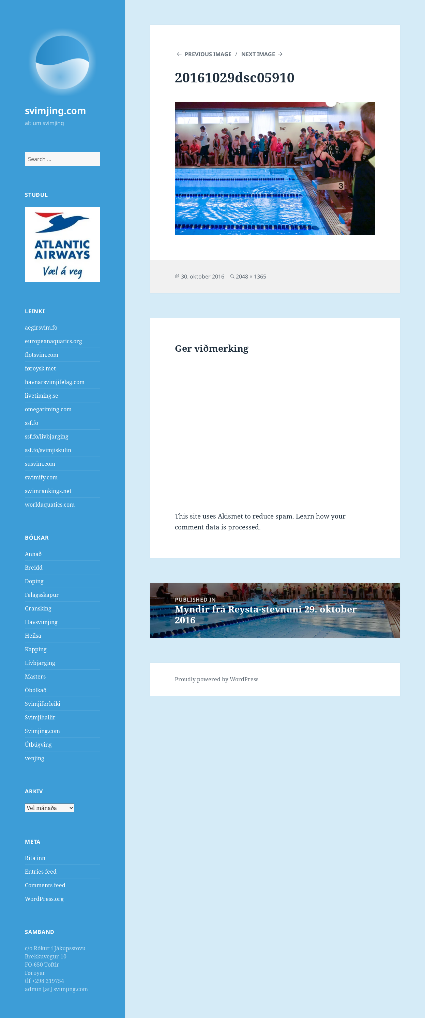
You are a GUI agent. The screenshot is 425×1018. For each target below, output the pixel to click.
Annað (33, 554)
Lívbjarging (40, 663)
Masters (35, 676)
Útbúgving (38, 744)
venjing (34, 758)
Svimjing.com (42, 731)
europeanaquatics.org (53, 341)
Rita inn (35, 858)
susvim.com (40, 463)
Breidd (34, 567)
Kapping (36, 649)
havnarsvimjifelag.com (55, 382)
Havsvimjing (41, 622)
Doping (34, 581)
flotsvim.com (41, 355)
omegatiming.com (48, 409)
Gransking (38, 608)
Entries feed (41, 871)
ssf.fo (31, 423)
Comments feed (45, 885)
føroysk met (40, 368)
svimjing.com (55, 110)
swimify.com (41, 477)
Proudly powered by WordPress (216, 679)
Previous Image (208, 54)
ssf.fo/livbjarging (47, 436)
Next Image (258, 54)
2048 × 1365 (251, 276)
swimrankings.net (48, 491)
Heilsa (33, 635)
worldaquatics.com (50, 504)
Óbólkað (35, 690)
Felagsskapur (42, 595)
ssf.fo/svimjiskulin (48, 450)
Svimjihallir (40, 717)
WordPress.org (44, 899)
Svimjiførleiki (42, 703)
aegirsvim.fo (41, 327)
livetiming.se (41, 395)
